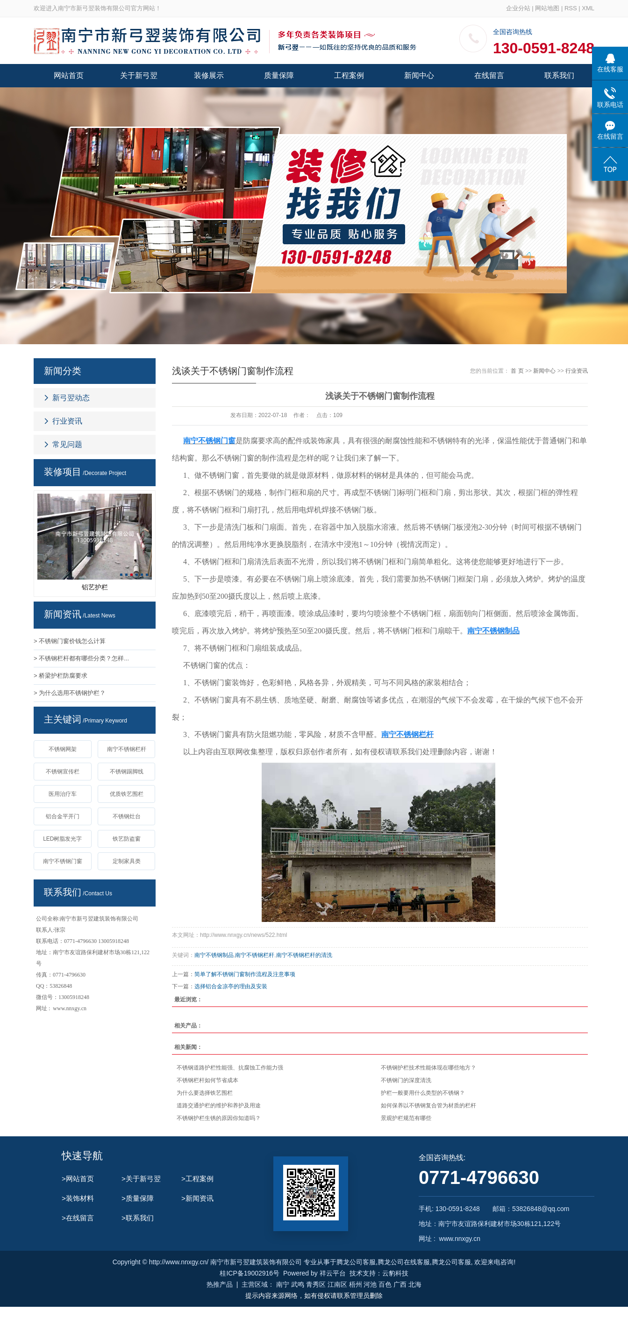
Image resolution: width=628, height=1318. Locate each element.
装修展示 (209, 75)
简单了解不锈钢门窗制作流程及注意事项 (244, 974)
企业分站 (518, 8)
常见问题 (67, 444)
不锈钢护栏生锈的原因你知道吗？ (219, 1118)
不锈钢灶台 (127, 816)
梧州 (355, 1284)
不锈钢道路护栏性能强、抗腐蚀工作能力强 (230, 1067)
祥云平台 (333, 1273)
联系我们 (559, 75)
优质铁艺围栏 (126, 794)
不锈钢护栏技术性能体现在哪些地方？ (428, 1067)
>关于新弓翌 (141, 1179)
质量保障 (279, 75)
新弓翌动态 (71, 398)
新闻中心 (419, 75)
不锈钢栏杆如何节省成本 (207, 1080)
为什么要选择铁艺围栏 (205, 1093)
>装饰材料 (78, 1198)
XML (588, 8)
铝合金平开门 (62, 816)
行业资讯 (67, 421)
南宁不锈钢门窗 (62, 861)
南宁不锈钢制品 (214, 955)
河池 (370, 1284)
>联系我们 (137, 1218)
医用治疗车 (63, 794)
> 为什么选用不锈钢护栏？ (70, 692)
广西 (400, 1284)
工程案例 (349, 75)
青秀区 (316, 1284)
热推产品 (220, 1284)
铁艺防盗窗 (127, 839)
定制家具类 (127, 861)
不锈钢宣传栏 (62, 771)
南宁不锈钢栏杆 (126, 749)
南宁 (282, 1284)
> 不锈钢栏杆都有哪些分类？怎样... (81, 658)
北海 (414, 1284)
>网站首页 (78, 1179)
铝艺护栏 (95, 587)
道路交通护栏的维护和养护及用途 (219, 1105)
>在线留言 (78, 1218)
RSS (570, 8)
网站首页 (69, 75)
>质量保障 (137, 1198)
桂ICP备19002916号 (249, 1273)
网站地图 (547, 8)
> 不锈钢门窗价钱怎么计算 (70, 641)
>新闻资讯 (197, 1198)
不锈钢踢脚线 (126, 771)
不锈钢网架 (63, 749)
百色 (385, 1284)
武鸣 (297, 1284)
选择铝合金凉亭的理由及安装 (230, 986)
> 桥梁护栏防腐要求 (60, 675)
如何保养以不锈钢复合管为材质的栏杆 (428, 1105)
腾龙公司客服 (356, 1262)
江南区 (337, 1284)
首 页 (517, 371)
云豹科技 (395, 1273)
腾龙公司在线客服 (404, 1262)
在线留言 (489, 75)
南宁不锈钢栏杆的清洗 (304, 955)
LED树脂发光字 (62, 839)
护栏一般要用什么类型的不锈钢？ (423, 1093)
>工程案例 (197, 1179)
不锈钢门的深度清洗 (406, 1080)
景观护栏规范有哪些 (406, 1118)
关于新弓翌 (138, 75)
